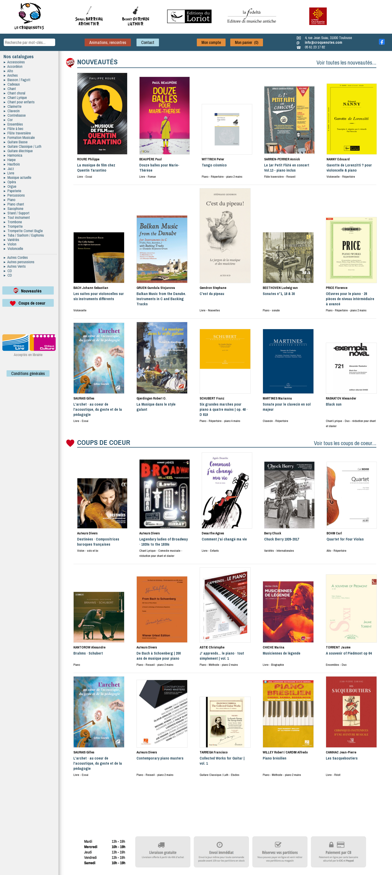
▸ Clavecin (12, 110)
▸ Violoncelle (13, 248)
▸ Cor (8, 119)
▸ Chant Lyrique (15, 97)
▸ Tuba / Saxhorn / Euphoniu (24, 235)
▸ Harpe (10, 159)
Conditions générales (28, 373)
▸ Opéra (10, 181)
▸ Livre (9, 173)
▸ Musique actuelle (17, 177)
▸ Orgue (10, 186)
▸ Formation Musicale (19, 137)
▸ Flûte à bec (13, 128)
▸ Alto (8, 70)
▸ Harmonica (13, 155)
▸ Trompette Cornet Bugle (23, 230)
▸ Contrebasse (15, 115)
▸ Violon (10, 244)
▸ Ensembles (13, 124)
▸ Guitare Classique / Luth (22, 146)
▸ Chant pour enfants (19, 101)
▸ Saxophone (13, 208)
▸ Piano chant (14, 204)
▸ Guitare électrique (18, 150)
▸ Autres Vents (15, 266)
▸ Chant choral (14, 93)
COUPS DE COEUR (103, 442)
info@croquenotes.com (323, 42)
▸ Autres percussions (19, 261)
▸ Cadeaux (12, 84)
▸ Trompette (13, 226)
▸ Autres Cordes (16, 257)
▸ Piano (9, 199)
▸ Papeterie (12, 190)
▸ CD (8, 270)
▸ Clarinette (13, 106)
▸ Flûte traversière (17, 133)
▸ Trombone (13, 221)
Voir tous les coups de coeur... (345, 443)
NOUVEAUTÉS (97, 61)
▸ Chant (10, 88)
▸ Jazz (9, 168)
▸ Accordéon (13, 66)
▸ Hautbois (12, 164)
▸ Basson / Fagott (17, 79)
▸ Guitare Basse (16, 141)
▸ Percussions (14, 195)
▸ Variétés (11, 239)
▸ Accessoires (14, 62)
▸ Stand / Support (16, 213)
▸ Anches (11, 75)
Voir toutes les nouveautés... (346, 62)
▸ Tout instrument (17, 217)
